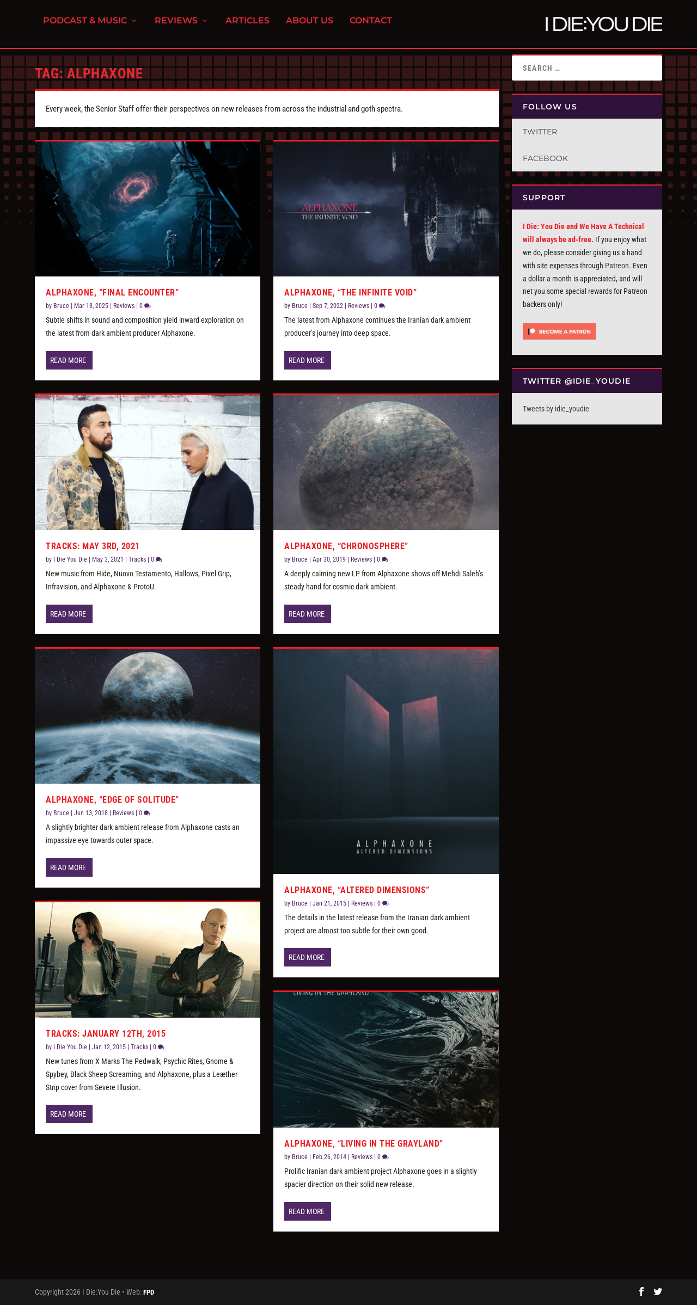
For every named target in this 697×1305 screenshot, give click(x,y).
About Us (309, 27)
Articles (247, 27)
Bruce (61, 306)
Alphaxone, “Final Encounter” (112, 292)
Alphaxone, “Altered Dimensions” (357, 890)
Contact (371, 27)
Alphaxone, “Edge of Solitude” (112, 800)
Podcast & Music (85, 27)
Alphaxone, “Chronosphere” (346, 546)
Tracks (137, 559)
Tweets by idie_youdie (556, 408)
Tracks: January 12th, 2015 (106, 1034)
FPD (148, 1292)
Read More (68, 360)
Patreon (617, 265)
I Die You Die (70, 559)
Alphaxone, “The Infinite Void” (350, 292)
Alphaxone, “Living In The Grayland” (363, 1143)
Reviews (176, 27)
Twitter (540, 132)
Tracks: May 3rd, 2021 (93, 546)
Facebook (545, 158)
